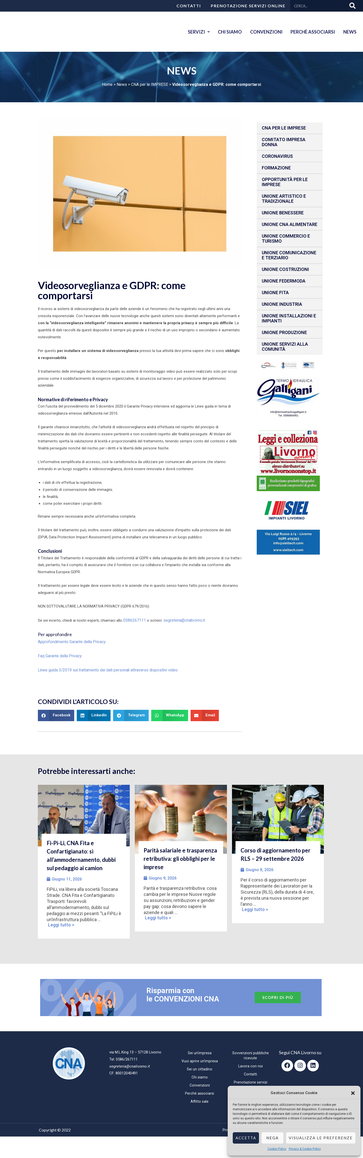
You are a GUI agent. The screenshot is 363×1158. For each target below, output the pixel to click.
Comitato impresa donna (283, 142)
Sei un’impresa (200, 1051)
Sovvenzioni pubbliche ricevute (250, 1053)
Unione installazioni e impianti (289, 318)
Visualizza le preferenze (321, 1138)
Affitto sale (199, 1099)
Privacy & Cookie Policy (305, 1149)
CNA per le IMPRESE (149, 84)
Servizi (190, 32)
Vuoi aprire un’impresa (199, 1059)
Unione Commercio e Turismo (286, 238)
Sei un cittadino (199, 1067)
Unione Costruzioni (285, 269)
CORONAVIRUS (277, 156)
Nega (272, 1138)
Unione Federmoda (283, 281)
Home (107, 84)
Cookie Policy (277, 1149)
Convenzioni (261, 32)
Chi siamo (223, 32)
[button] (352, 1093)
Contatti (188, 5)
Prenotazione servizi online (248, 5)
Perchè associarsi (310, 32)
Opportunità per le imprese (285, 182)
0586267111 (133, 620)
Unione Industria (282, 304)
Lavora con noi (250, 1064)
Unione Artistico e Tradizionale (284, 198)
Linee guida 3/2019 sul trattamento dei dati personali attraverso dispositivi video (104, 668)
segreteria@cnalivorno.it (181, 620)
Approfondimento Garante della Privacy (70, 641)
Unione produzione (284, 332)
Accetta (246, 1138)
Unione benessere (283, 212)
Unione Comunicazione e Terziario (289, 255)
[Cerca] (353, 5)
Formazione (276, 167)
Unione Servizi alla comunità (285, 346)
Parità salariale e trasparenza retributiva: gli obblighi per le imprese (180, 856)
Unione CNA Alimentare (289, 224)
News (348, 32)
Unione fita (275, 292)
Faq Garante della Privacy (59, 654)
